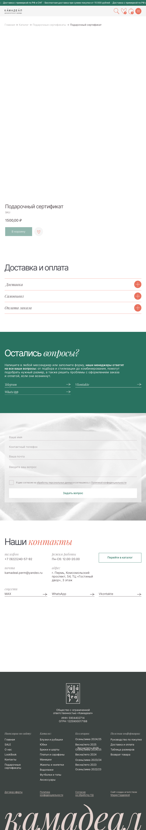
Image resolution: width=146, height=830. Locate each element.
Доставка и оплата (122, 744)
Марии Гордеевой (120, 795)
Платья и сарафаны (52, 754)
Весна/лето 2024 (86, 754)
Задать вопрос (73, 493)
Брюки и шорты (49, 749)
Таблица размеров (122, 749)
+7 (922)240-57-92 (18, 559)
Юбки (43, 744)
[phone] (73, 447)
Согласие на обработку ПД (84, 793)
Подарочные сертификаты (49, 24)
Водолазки (46, 769)
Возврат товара (120, 754)
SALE (8, 744)
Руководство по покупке (126, 739)
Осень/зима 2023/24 (88, 759)
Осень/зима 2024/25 (88, 749)
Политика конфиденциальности (51, 793)
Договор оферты (14, 792)
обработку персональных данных (55, 482)
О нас (8, 749)
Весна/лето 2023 (86, 764)
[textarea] (73, 470)
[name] (73, 437)
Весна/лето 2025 (86, 744)
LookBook (11, 754)
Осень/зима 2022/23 (88, 769)
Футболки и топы (50, 774)
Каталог (24, 24)
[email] (73, 457)
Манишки (45, 759)
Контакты (10, 759)
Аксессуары (48, 779)
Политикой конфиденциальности (108, 482)
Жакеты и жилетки (52, 764)
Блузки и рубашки (51, 739)
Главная (10, 24)
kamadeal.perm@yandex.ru (23, 573)
